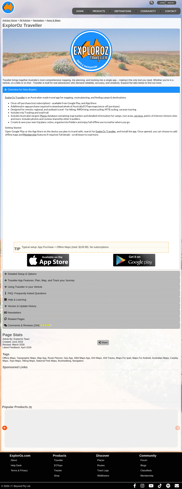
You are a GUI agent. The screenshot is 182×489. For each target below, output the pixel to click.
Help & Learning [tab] (15, 299)
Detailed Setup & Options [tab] (20, 274)
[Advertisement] (92, 386)
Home (79, 11)
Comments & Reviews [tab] (27, 325)
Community (148, 11)
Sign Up (171, 3)
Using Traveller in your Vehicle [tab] (23, 286)
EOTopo (58, 465)
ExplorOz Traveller (15, 97)
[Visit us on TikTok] (160, 486)
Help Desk (16, 465)
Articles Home (10, 20)
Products (99, 11)
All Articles (25, 20)
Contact (170, 11)
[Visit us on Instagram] (142, 486)
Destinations (122, 11)
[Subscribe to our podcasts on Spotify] (168, 486)
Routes (101, 465)
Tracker (58, 470)
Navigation (38, 20)
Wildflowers (103, 475)
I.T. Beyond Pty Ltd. (20, 486)
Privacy (24, 470)
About (14, 460)
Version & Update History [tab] (20, 306)
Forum (143, 460)
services (138, 115)
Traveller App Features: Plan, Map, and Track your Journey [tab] (39, 280)
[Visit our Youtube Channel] (151, 486)
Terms (14, 470)
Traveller (58, 460)
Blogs (143, 465)
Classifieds (146, 470)
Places (43, 115)
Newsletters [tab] (12, 312)
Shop (56, 475)
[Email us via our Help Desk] (177, 486)
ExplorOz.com (20, 455)
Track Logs (103, 470)
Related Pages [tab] (14, 319)
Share (103, 342)
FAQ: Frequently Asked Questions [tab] (25, 293)
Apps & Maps (53, 20)
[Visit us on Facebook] (134, 486)
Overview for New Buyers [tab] (20, 89)
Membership (30, 134)
